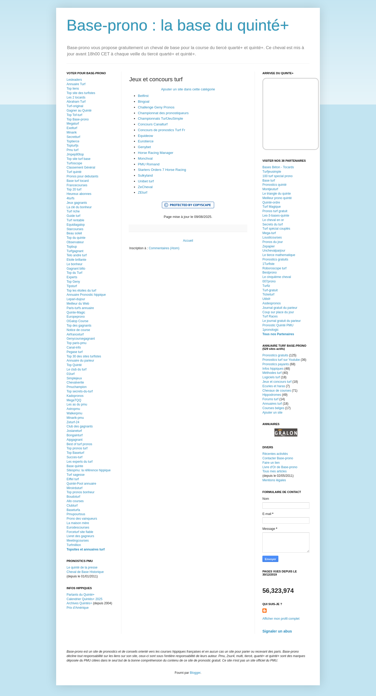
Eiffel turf (73, 479)
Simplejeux (74, 378)
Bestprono (269, 272)
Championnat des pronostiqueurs (163, 113)
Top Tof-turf (74, 115)
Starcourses (75, 229)
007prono (269, 281)
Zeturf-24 (73, 422)
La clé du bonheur (79, 207)
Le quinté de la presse (82, 567)
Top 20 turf (74, 189)
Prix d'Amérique (78, 608)
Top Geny (73, 281)
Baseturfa (73, 510)
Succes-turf (75, 457)
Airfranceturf (75, 334)
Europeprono (76, 316)
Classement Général (81, 167)
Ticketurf (268, 294)
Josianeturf (74, 431)
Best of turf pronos (79, 444)
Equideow (145, 136)
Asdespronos (271, 303)
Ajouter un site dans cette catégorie (188, 89)
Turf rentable (75, 220)
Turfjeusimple (271, 171)
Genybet (144, 147)
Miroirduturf (75, 488)
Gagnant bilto (76, 268)
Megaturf (73, 123)
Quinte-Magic (76, 312)
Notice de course (78, 330)
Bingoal (143, 101)
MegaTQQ (74, 400)
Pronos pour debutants (82, 176)
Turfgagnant (75, 251)
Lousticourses (272, 237)
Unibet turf (146, 181)
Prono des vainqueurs (82, 518)
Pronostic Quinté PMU (277, 325)
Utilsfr (266, 299)
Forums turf (270, 399)
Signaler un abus (277, 631)
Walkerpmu (74, 413)
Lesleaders (74, 80)
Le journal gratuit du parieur (281, 321)
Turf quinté (74, 172)
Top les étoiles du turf (81, 290)
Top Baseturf (75, 453)
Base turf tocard (78, 181)
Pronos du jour (272, 242)
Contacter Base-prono (277, 458)
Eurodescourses (78, 527)
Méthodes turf (271, 373)
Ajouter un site (272, 412)
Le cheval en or (273, 220)
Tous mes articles (274, 471)
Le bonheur (75, 264)
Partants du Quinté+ (81, 594)
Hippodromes (271, 395)
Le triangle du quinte (276, 193)
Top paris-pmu (76, 343)
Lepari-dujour (76, 299)
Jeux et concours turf (276, 382)
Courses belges (273, 408)
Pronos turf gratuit (274, 211)
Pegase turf (75, 352)
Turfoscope (74, 163)
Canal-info (74, 347)
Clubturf (72, 505)
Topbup (72, 246)
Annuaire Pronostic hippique (86, 295)
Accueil (188, 240)
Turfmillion (74, 545)
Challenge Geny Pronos (156, 107)
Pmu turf (72, 150)
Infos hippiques (273, 368)
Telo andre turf (77, 255)
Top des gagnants (79, 325)
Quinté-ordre (271, 202)
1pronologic (270, 330)
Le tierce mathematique (278, 255)
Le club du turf (76, 369)
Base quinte (75, 466)
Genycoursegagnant (81, 338)
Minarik (72, 132)
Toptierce (73, 141)
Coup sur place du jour (278, 312)
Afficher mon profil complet (280, 618)
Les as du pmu (77, 404)
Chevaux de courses (276, 390)
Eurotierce (146, 141)
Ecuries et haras (273, 386)
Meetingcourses (78, 540)
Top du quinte (76, 238)
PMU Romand (149, 164)
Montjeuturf (270, 189)
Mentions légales (274, 480)
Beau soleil (74, 233)
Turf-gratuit (270, 290)
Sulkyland (145, 175)
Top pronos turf (77, 448)
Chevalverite (75, 382)
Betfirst (143, 96)
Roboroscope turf (274, 268)
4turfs (70, 198)
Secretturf (73, 137)
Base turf (268, 180)
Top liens (73, 88)
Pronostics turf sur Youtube (281, 360)
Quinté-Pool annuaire (81, 483)
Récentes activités (275, 454)
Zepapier (268, 246)
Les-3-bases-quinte (275, 215)
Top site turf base (78, 159)
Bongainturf (75, 435)
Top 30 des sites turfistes (84, 356)
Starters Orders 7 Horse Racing (162, 170)
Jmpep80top (75, 154)
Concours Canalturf (153, 124)
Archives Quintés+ (79, 603)
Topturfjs (72, 145)
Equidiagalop (76, 225)
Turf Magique (271, 206)
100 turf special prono (277, 176)
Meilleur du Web (78, 303)
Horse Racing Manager (155, 153)
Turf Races (270, 316)
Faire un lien (271, 463)
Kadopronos (75, 396)
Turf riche (73, 211)
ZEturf (142, 192)
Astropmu (73, 409)
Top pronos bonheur (81, 492)
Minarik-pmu (75, 418)
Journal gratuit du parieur (279, 308)
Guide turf (73, 216)
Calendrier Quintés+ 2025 (84, 599)
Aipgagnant (75, 440)
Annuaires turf (272, 403)
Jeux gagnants (77, 203)
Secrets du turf (272, 224)
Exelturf (72, 128)
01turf (71, 374)
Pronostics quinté (274, 185)
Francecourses (77, 185)
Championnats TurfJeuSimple (160, 118)
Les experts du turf (79, 461)
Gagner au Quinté (79, 110)
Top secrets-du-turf (80, 391)
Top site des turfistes (81, 93)
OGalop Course (77, 321)
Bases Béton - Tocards (278, 167)
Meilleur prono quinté (277, 198)
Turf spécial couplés (276, 228)
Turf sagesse (76, 475)
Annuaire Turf (76, 84)
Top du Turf (74, 273)
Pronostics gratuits (275, 259)
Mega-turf (269, 233)
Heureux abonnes (79, 194)
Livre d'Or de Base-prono (279, 467)
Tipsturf (72, 286)
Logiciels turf (271, 377)
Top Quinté (74, 365)
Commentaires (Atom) (164, 248)
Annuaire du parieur (80, 360)
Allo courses (75, 501)
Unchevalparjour (273, 250)
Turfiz (266, 286)
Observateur (75, 242)
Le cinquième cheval (276, 277)
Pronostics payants (275, 364)
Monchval (145, 158)
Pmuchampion (77, 387)
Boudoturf (73, 496)
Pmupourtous (76, 514)
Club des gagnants (80, 426)
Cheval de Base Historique (85, 572)
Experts (72, 277)
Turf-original (75, 106)
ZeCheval (145, 187)
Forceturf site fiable (80, 532)
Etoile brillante (76, 260)
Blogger (195, 673)
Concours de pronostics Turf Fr (161, 130)
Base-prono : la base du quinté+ (178, 25)
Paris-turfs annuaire (80, 308)
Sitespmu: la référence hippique (89, 470)
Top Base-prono (78, 119)
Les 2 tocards (76, 97)
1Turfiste (268, 264)
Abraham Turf (76, 101)
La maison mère (78, 523)
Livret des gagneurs (80, 536)
